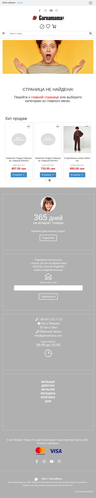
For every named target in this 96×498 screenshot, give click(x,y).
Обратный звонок (50, 331)
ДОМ (48, 401)
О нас (10, 439)
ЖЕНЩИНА (48, 393)
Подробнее (48, 238)
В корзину (19, 175)
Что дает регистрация (44, 439)
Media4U (89, 492)
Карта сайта (81, 439)
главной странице (45, 97)
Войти (20, 3)
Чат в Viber (50, 327)
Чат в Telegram (50, 323)
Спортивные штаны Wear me (77, 159)
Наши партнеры (65, 439)
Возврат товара (22, 439)
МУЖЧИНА (48, 397)
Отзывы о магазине (47, 443)
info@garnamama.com (48, 335)
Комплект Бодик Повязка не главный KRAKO (19, 159)
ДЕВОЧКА (48, 385)
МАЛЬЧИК (48, 389)
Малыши (48, 381)
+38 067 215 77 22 (50, 319)
